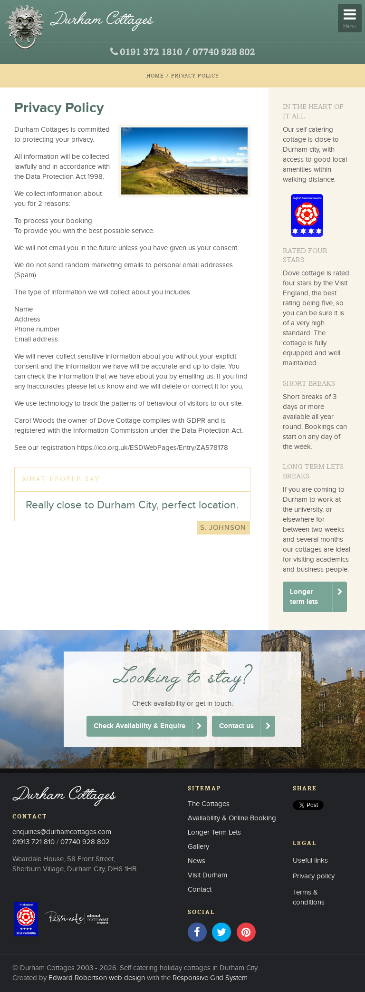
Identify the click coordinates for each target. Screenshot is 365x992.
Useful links (310, 860)
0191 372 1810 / (155, 53)
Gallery (198, 847)
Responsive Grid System (210, 978)
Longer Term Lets (214, 832)
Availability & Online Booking (232, 818)
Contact (199, 889)
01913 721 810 (33, 842)
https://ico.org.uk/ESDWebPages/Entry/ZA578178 (152, 448)
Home (155, 75)
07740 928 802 (223, 53)
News (196, 861)
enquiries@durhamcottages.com (61, 832)
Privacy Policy (195, 75)
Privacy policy (314, 876)
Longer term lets (304, 596)
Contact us (236, 725)
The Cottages (209, 804)
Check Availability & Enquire (139, 725)
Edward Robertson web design (96, 978)
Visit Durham (207, 875)
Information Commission (110, 431)
